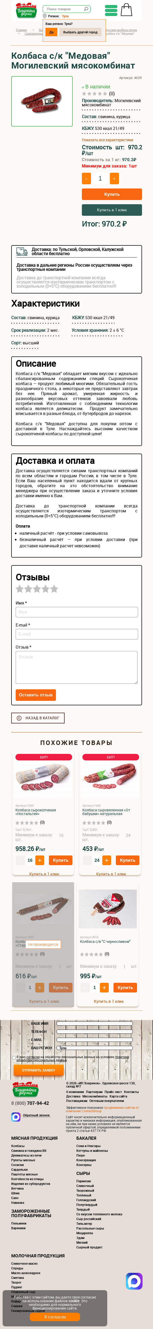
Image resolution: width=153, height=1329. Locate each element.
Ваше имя (39, 1023)
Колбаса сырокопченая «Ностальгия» (35, 811)
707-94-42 (30, 1103)
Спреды (17, 1268)
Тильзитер (84, 1223)
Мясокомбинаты (94, 1096)
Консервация (86, 1160)
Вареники (18, 1228)
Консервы (84, 1165)
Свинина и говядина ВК (29, 1150)
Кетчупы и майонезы (92, 1150)
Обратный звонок (36, 1115)
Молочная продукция (38, 1256)
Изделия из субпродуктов (30, 1183)
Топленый (83, 1195)
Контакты (131, 1092)
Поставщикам (76, 1101)
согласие (33, 1057)
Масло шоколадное (25, 1273)
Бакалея (86, 1138)
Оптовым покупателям (106, 1101)
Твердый (83, 1209)
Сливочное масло (24, 1263)
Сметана (17, 1277)
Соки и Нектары (88, 1146)
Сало (15, 1198)
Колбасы (18, 1146)
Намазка (17, 1202)
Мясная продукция (34, 1138)
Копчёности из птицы (27, 1179)
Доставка (73, 1096)
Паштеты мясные (24, 1174)
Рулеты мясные (23, 1160)
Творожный (85, 1190)
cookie (74, 1300)
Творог (16, 1282)
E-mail (36, 1039)
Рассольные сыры (90, 1228)
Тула (65, 16)
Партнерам (94, 1092)
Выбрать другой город (80, 32)
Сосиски (17, 1165)
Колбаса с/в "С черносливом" (105, 941)
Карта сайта (118, 1096)
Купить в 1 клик (112, 209)
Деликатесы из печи (26, 1155)
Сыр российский (88, 1219)
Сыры (83, 1173)
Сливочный (85, 1186)
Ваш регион (41, 1048)
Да (51, 32)
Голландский (86, 1200)
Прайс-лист (113, 1092)
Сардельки (19, 1169)
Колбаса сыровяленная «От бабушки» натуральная (106, 811)
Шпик (15, 1193)
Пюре (80, 1155)
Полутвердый (86, 1204)
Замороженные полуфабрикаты (31, 1213)
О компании (75, 1092)
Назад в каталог (42, 718)
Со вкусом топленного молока (99, 1214)
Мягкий (82, 1242)
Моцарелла (84, 1233)
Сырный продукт (89, 1247)
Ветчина (17, 1188)
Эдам (80, 1238)
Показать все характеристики (107, 140)
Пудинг (16, 1287)
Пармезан (83, 1181)
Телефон (39, 1031)
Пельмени (18, 1223)
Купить (112, 194)
